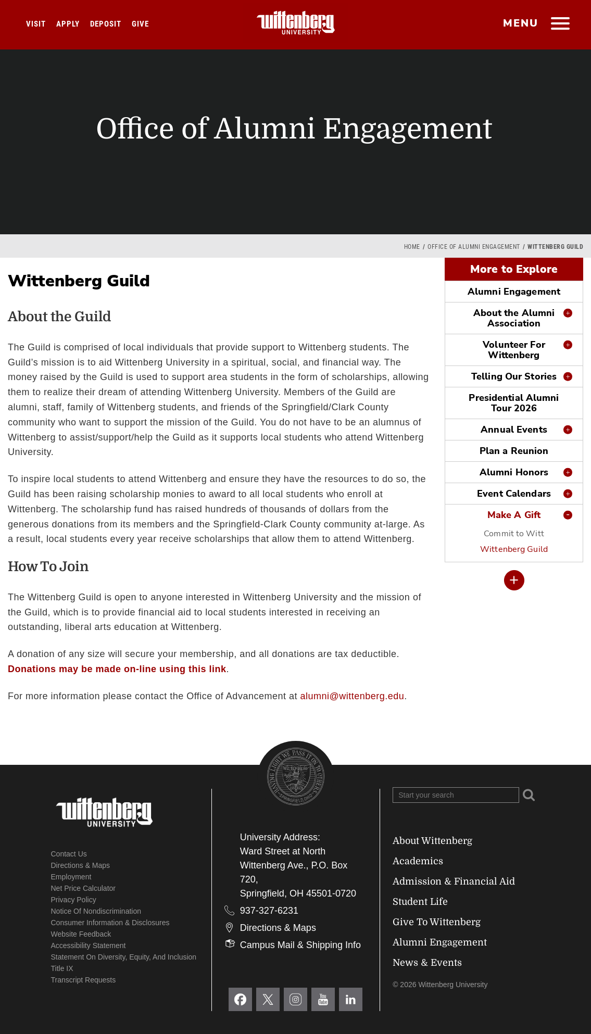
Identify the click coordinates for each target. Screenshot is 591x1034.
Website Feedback (81, 934)
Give (140, 24)
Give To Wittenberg (437, 922)
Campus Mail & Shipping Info (300, 945)
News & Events (427, 962)
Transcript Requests (83, 980)
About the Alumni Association (514, 318)
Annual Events (514, 429)
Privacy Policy (73, 900)
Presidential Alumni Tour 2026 (514, 403)
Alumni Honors (514, 472)
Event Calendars (514, 493)
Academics (418, 861)
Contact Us (69, 854)
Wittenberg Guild (514, 549)
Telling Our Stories (514, 376)
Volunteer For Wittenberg (514, 349)
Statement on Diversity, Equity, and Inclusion (124, 957)
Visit (36, 24)
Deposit (105, 24)
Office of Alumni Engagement (473, 246)
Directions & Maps (80, 865)
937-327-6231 (269, 910)
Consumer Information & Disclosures (110, 922)
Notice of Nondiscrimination (96, 911)
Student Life (420, 902)
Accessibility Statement (88, 945)
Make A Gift (513, 515)
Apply (68, 24)
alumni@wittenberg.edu (352, 696)
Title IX (62, 968)
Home (412, 246)
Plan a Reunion (514, 451)
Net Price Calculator (83, 888)
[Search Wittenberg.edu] (456, 795)
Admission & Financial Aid (454, 881)
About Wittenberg (432, 841)
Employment (71, 877)
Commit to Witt (514, 533)
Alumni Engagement (514, 291)
